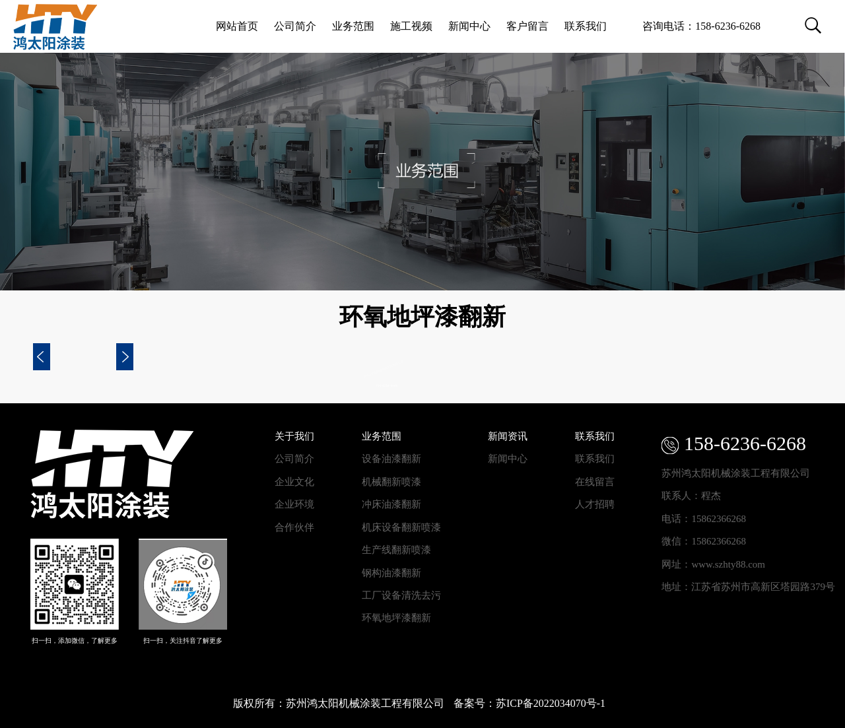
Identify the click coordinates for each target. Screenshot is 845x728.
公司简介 (295, 26)
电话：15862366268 (703, 518)
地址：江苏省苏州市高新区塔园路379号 (748, 586)
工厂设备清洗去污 (401, 595)
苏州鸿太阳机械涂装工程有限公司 (735, 473)
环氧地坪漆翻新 (396, 617)
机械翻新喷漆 (391, 482)
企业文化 (294, 482)
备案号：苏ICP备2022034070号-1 (529, 703)
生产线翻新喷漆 (396, 550)
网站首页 (237, 26)
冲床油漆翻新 (391, 504)
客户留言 (527, 26)
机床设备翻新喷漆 (401, 527)
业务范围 (353, 26)
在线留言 (595, 482)
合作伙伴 (294, 527)
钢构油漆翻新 (391, 573)
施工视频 (411, 26)
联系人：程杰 (691, 495)
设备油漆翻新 (391, 458)
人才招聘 (595, 504)
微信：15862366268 (703, 541)
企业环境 (294, 504)
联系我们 (585, 26)
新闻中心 (469, 26)
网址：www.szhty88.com (713, 564)
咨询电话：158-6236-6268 (701, 26)
